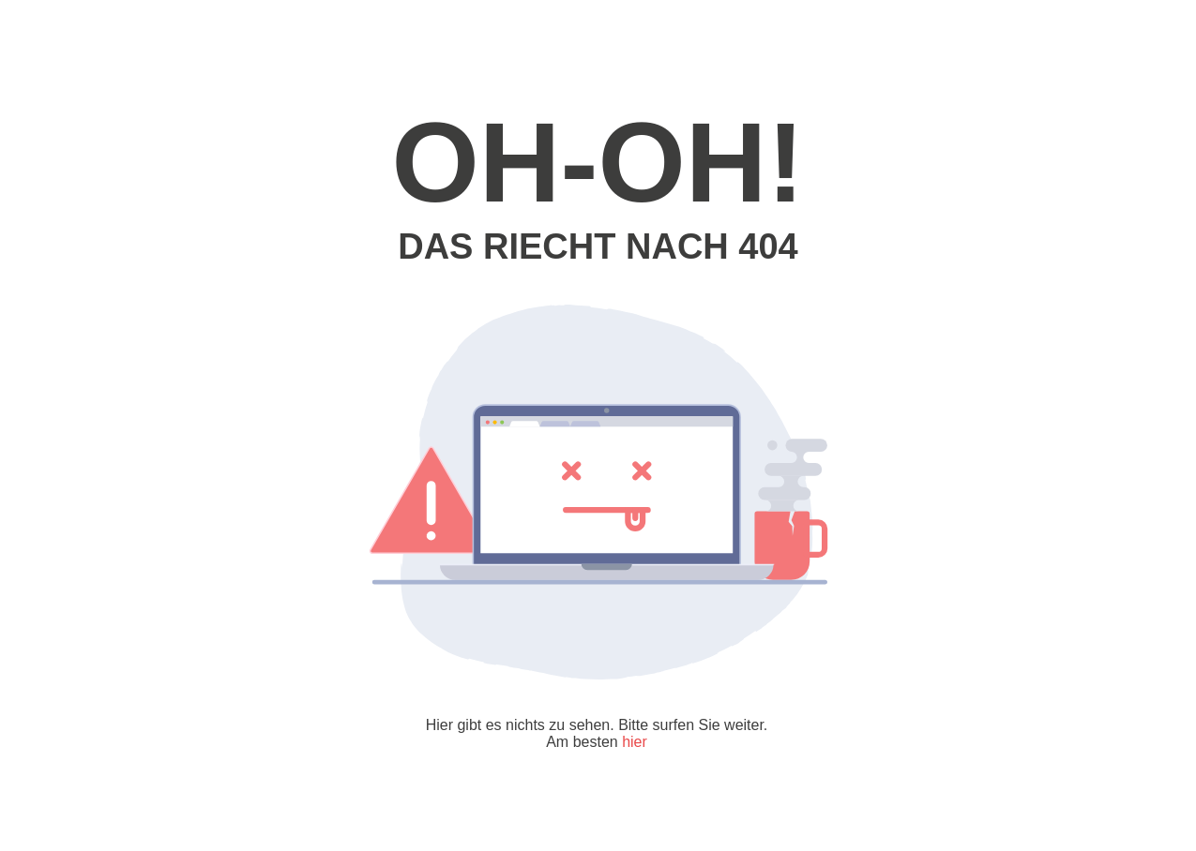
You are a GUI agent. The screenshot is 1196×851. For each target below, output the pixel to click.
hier (634, 742)
